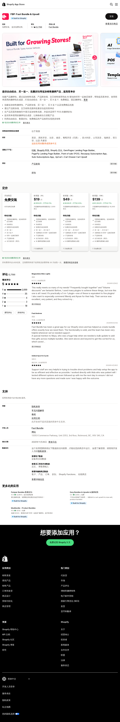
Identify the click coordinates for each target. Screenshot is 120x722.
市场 (63, 580)
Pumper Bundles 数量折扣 (21, 492)
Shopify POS (43, 150)
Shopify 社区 (8, 639)
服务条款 (6, 693)
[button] (30, 496)
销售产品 (6, 585)
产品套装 (36, 164)
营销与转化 (7, 601)
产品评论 (65, 585)
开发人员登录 (8, 686)
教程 (34, 414)
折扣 (34, 172)
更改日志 (52, 442)
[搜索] (111, 4)
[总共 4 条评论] (26, 297)
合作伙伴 (65, 650)
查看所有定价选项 (71, 262)
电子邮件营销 (67, 596)
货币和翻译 (66, 611)
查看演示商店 (111, 24)
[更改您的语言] (18, 679)
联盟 (63, 655)
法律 (63, 660)
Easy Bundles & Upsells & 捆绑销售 (84, 492)
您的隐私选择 (8, 714)
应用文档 (36, 418)
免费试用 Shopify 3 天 (60, 542)
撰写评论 (8, 312)
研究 (4, 650)
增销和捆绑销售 (68, 591)
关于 (63, 629)
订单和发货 (7, 591)
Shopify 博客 (8, 645)
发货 (63, 606)
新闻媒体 (65, 645)
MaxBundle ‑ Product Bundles (23, 508)
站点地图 (6, 707)
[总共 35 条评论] (26, 293)
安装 (111, 16)
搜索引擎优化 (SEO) (70, 601)
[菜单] (116, 4)
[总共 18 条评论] (26, 306)
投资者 (64, 639)
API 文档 (6, 634)
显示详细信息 (36, 304)
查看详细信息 (38, 479)
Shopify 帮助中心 (10, 629)
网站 (34, 432)
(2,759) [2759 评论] (39, 27)
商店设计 (6, 596)
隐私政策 (36, 406)
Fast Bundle (53, 27)
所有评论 (21, 312)
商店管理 (6, 606)
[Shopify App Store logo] (13, 4)
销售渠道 (6, 575)
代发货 (64, 575)
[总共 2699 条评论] (24, 289)
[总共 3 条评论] (26, 302)
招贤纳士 (65, 634)
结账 (34, 150)
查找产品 (6, 580)
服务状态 (65, 665)
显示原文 (26, 123)
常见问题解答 (38, 410)
